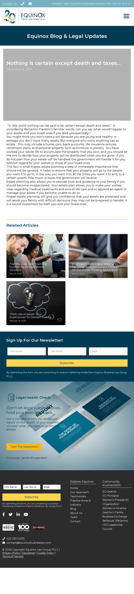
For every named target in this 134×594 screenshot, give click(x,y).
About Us (76, 513)
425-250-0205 (13, 538)
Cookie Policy (45, 553)
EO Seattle (109, 491)
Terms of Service (13, 556)
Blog (73, 508)
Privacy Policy (11, 553)
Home (74, 488)
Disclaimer (28, 553)
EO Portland (110, 495)
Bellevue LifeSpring (115, 520)
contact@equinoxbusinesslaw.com (26, 542)
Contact (75, 521)
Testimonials (78, 496)
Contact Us (9, 3)
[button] (24, 446)
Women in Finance (114, 508)
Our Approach (79, 492)
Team (73, 517)
